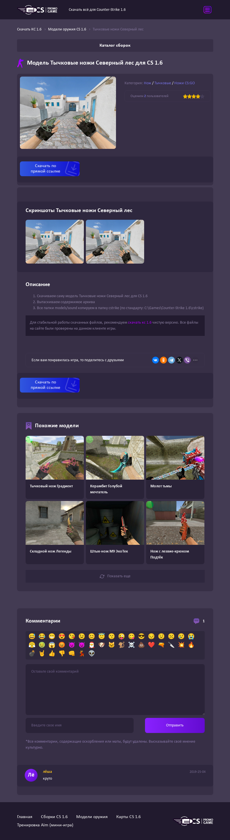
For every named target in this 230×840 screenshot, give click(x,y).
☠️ (131, 645)
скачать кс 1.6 (140, 323)
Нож (147, 83)
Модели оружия (92, 817)
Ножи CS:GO (184, 83)
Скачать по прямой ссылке (45, 169)
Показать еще (115, 576)
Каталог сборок (115, 45)
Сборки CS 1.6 (54, 817)
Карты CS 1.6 (128, 817)
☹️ (171, 637)
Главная (24, 817)
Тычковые (162, 83)
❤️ (151, 645)
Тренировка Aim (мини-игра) (45, 825)
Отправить (175, 725)
